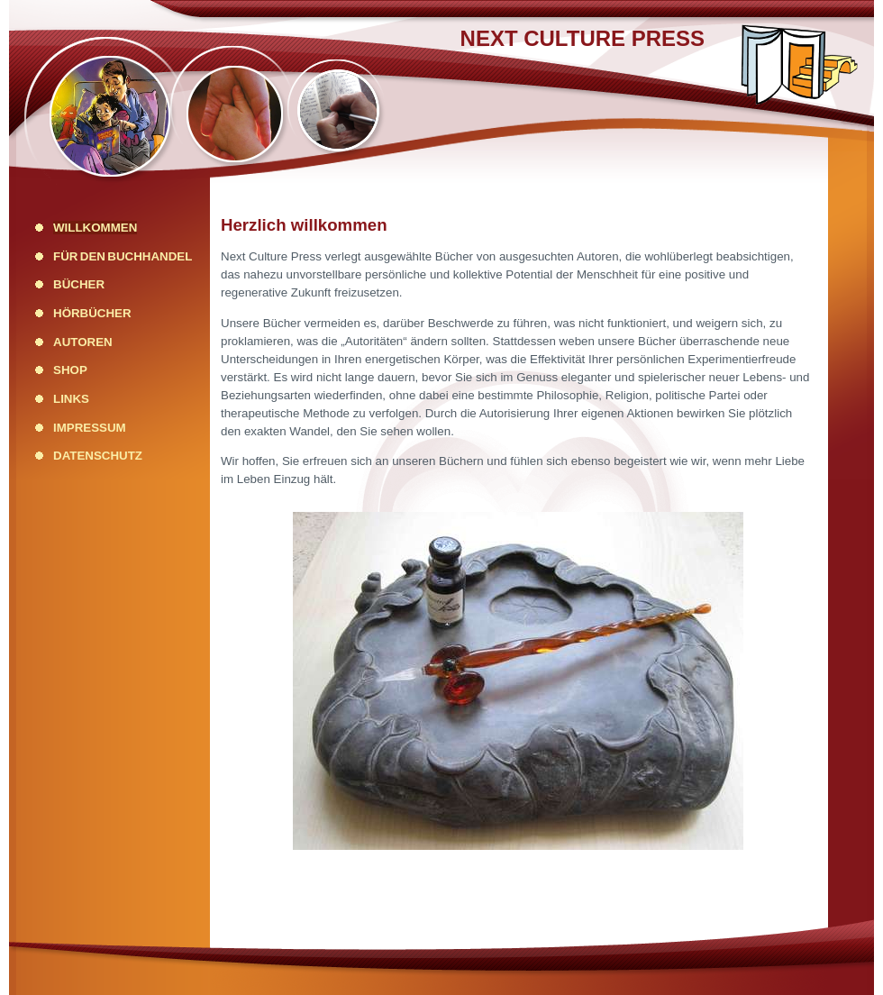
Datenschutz (97, 455)
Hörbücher (92, 313)
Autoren (83, 342)
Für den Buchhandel (122, 256)
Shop (70, 370)
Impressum (89, 427)
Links (71, 399)
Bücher (79, 284)
